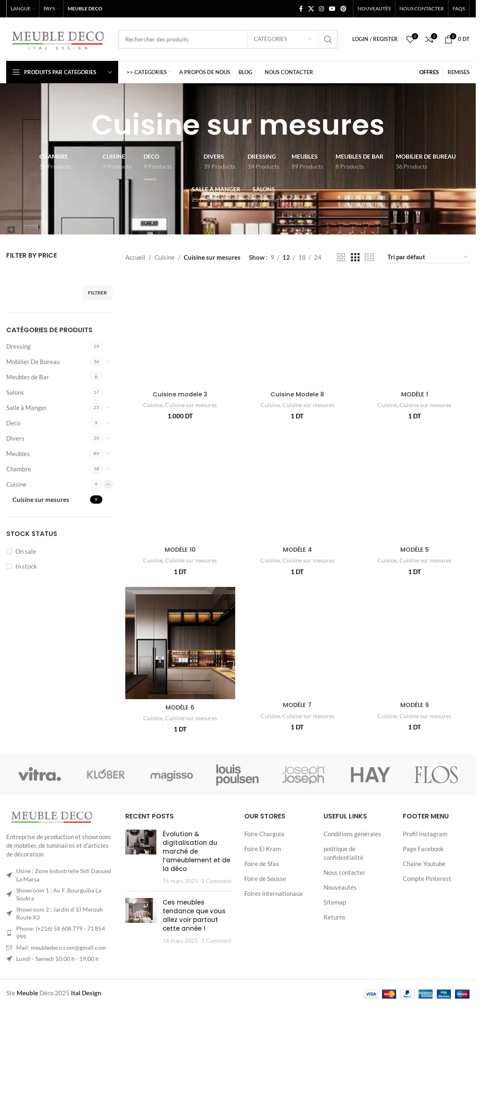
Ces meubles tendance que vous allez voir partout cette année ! (194, 1048)
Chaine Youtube (424, 997)
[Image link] (51, 950)
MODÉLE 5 (415, 576)
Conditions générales (352, 967)
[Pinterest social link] (343, 8)
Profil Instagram (425, 967)
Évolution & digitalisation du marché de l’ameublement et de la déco (196, 984)
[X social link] (311, 8)
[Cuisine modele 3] (179, 312)
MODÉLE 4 (297, 576)
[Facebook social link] (301, 8)
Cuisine (16, 484)
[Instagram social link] (321, 8)
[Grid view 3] (355, 257)
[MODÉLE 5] (415, 513)
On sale (25, 551)
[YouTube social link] (332, 8)
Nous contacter (344, 1005)
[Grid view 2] (341, 257)
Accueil (135, 257)
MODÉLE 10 (179, 630)
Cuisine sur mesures (40, 499)
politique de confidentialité (343, 986)
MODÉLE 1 (415, 366)
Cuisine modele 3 (179, 356)
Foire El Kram (262, 982)
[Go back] (81, 125)
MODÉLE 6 (180, 788)
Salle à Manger (26, 407)
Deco (13, 423)
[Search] (228, 39)
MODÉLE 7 (297, 840)
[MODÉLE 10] (179, 541)
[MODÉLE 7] (297, 751)
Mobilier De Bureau (33, 361)
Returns (335, 1050)
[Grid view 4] (369, 257)
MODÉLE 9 (415, 786)
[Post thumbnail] (140, 990)
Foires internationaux (273, 1027)
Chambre (18, 469)
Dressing (18, 346)
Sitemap (335, 1035)
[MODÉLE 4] (297, 513)
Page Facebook (423, 982)
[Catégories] (283, 39)
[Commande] (428, 257)
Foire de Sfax (261, 997)
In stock (26, 566)
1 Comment (216, 1014)
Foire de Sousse (265, 1012)
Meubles (18, 453)
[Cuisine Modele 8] (297, 344)
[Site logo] (58, 38)
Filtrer (97, 293)
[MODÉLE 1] (415, 317)
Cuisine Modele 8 (297, 420)
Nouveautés (340, 1020)
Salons (15, 392)
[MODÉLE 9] (415, 723)
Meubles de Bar (27, 377)
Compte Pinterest (427, 1012)
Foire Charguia (264, 967)
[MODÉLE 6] (179, 725)
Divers (15, 438)
